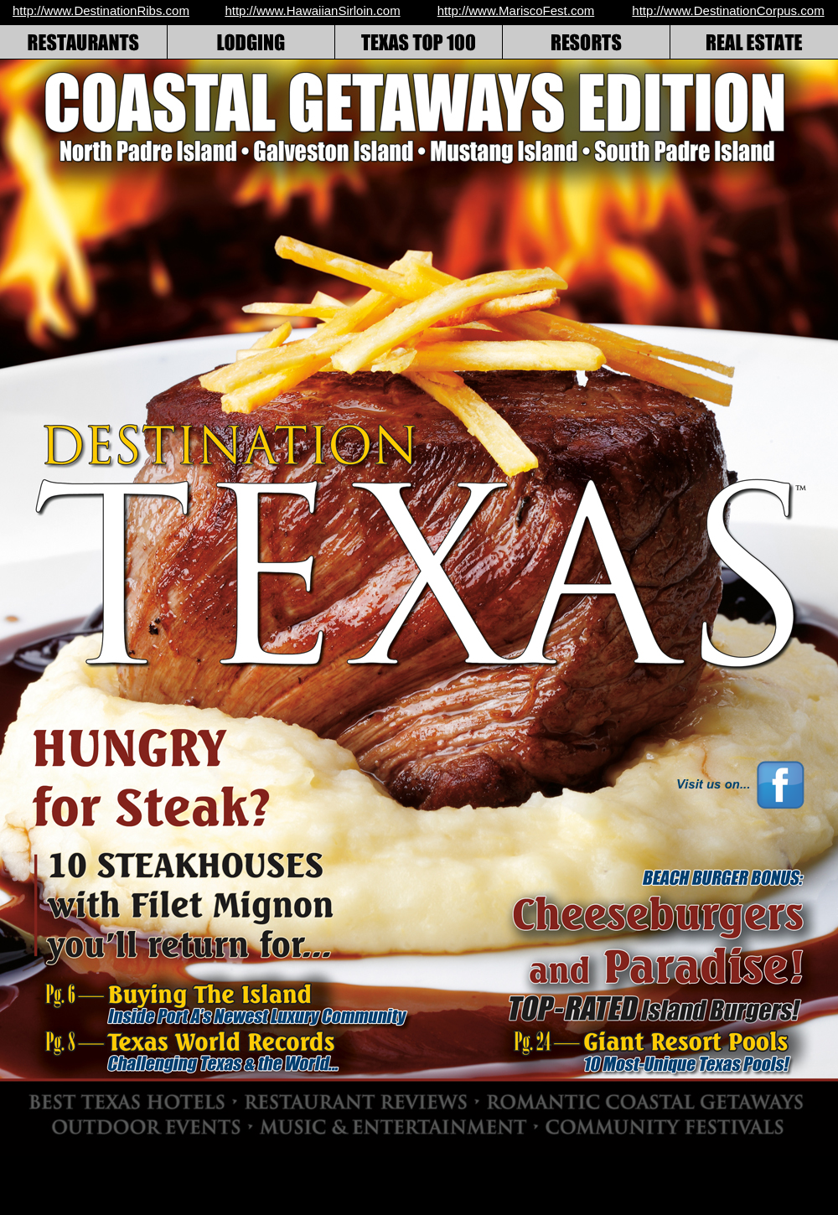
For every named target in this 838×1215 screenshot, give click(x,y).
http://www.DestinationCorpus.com (728, 10)
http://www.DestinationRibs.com (101, 10)
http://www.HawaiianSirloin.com (312, 10)
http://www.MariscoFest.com (516, 10)
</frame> (585, 784)
